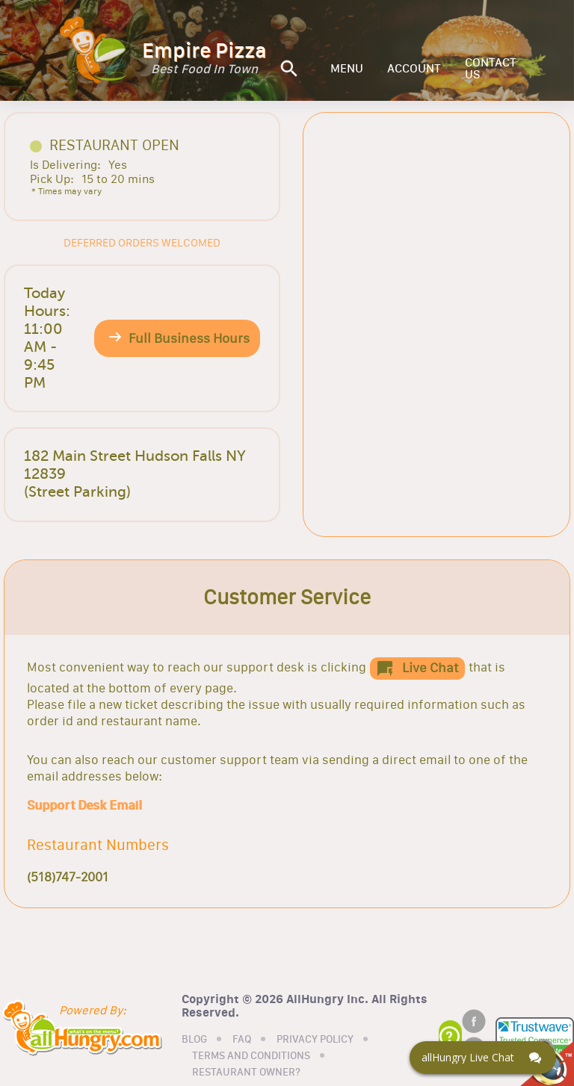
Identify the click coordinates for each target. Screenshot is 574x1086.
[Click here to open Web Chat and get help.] (483, 1057)
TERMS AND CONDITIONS (251, 1056)
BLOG (194, 1040)
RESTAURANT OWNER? (246, 1073)
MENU (346, 69)
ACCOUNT (414, 69)
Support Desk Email (84, 805)
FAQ (241, 1040)
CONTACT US (490, 69)
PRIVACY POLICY (315, 1040)
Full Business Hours (189, 338)
